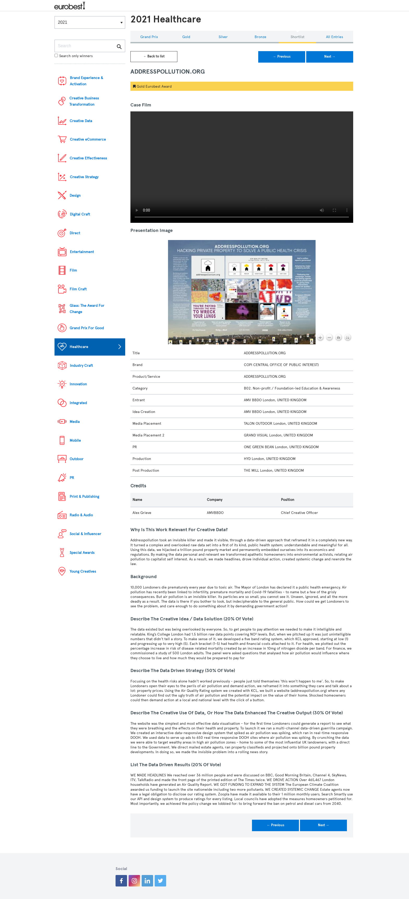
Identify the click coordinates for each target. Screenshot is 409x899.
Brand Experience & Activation (86, 81)
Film (73, 270)
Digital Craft (80, 214)
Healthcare (79, 347)
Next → (329, 57)
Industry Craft (81, 365)
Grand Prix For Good (87, 328)
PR (72, 478)
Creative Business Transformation (84, 101)
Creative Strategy (84, 177)
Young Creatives (83, 571)
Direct (75, 233)
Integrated (78, 403)
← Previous (282, 57)
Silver (223, 37)
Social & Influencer (85, 534)
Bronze (260, 37)
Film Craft (78, 289)
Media (75, 421)
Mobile (75, 440)
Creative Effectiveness (88, 158)
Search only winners (74, 56)
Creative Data (81, 121)
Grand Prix (149, 37)
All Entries (334, 37)
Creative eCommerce (88, 139)
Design (75, 195)
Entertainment (82, 252)
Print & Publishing (84, 496)
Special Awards (82, 552)
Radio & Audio (81, 515)
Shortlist (297, 37)
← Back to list (154, 56)
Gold (186, 37)
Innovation (78, 384)
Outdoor (76, 459)
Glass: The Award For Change (87, 308)
